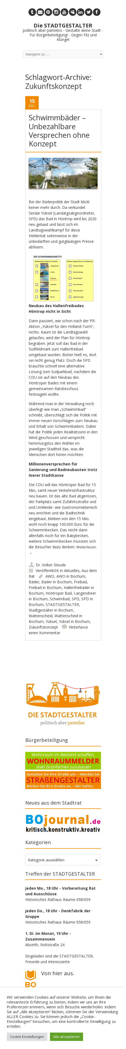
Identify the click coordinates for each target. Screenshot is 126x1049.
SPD (75, 598)
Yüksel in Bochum (74, 621)
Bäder (34, 581)
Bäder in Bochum (56, 581)
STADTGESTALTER (62, 604)
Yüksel (51, 621)
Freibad (80, 581)
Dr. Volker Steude (51, 564)
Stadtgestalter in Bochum (51, 610)
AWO (49, 576)
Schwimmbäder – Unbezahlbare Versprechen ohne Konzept (59, 131)
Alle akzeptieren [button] (66, 1036)
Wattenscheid (40, 615)
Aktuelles (72, 570)
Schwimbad (60, 598)
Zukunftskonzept (43, 627)
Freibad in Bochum (45, 587)
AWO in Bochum (70, 576)
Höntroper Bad (59, 593)
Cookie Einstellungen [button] (27, 1036)
